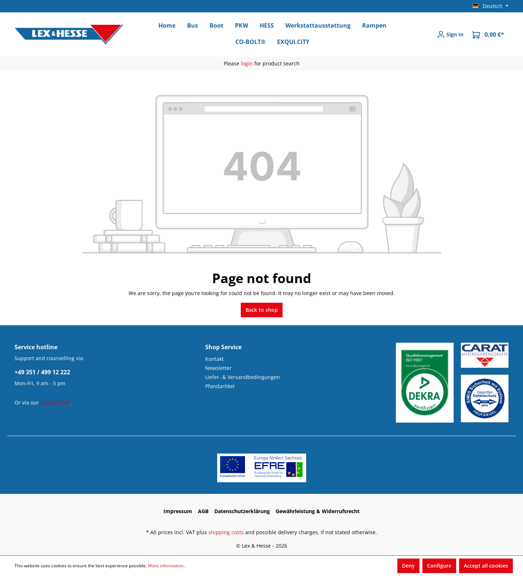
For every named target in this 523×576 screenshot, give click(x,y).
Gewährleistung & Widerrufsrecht (318, 511)
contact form (55, 402)
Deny (408, 565)
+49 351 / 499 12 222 (42, 372)
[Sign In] (450, 34)
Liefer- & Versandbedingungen (242, 377)
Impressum (177, 511)
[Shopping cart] (488, 35)
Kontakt (214, 358)
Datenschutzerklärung (242, 511)
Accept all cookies (486, 565)
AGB (203, 511)
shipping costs (226, 532)
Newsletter (218, 367)
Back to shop (262, 309)
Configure (439, 565)
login (247, 63)
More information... (167, 566)
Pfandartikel (220, 386)
